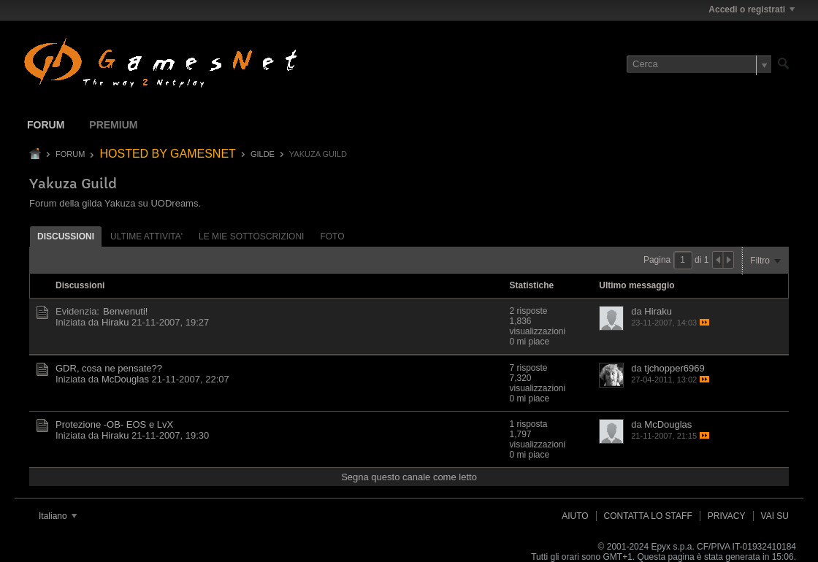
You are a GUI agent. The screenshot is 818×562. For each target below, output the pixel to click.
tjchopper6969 (674, 368)
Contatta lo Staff (648, 516)
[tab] (65, 236)
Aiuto (575, 516)
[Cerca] (699, 64)
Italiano (58, 516)
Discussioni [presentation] (65, 236)
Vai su (775, 516)
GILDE (263, 154)
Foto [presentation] (332, 236)
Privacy (727, 516)
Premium (113, 125)
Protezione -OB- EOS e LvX (114, 424)
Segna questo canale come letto (409, 476)
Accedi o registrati (751, 9)
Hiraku (115, 322)
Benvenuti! (125, 311)
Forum (45, 125)
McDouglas (125, 379)
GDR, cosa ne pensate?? (109, 368)
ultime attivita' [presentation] (146, 236)
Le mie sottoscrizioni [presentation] (251, 236)
